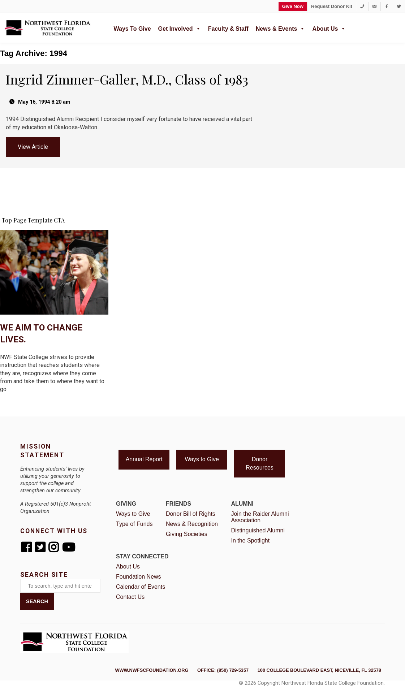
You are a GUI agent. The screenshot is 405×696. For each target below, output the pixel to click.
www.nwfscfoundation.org (151, 670)
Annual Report (144, 459)
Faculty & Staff (228, 29)
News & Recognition (192, 524)
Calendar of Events (140, 587)
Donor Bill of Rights (190, 514)
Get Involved (179, 28)
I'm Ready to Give (54, 408)
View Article (33, 146)
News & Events (280, 28)
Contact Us (130, 597)
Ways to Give (132, 29)
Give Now (292, 6)
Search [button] (37, 601)
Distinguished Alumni (258, 530)
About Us (329, 28)
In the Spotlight (250, 540)
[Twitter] (399, 6)
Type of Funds (134, 524)
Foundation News (138, 577)
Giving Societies (186, 534)
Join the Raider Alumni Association (260, 517)
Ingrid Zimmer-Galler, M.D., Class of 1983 (127, 79)
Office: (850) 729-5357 (223, 670)
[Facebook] (387, 6)
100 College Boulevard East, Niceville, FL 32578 (319, 670)
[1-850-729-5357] (362, 6)
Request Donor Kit (331, 6)
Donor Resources (259, 463)
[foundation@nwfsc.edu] (374, 6)
